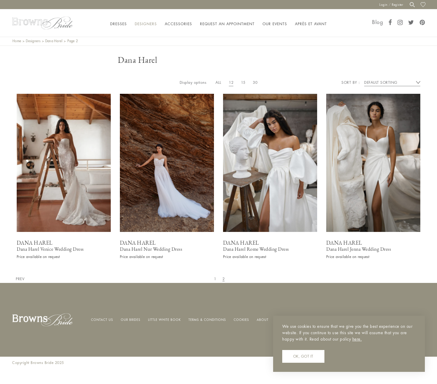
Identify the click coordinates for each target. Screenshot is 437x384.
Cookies (241, 319)
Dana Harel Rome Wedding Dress (256, 249)
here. (357, 339)
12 (231, 82)
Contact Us (102, 319)
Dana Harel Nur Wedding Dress (151, 249)
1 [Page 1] (215, 279)
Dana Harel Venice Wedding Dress (50, 249)
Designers (33, 41)
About (263, 319)
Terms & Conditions (207, 319)
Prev (20, 279)
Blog (377, 22)
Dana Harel (54, 41)
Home (16, 41)
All (218, 82)
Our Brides (131, 319)
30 (255, 82)
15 (243, 82)
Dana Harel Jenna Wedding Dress (358, 249)
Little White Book (164, 319)
